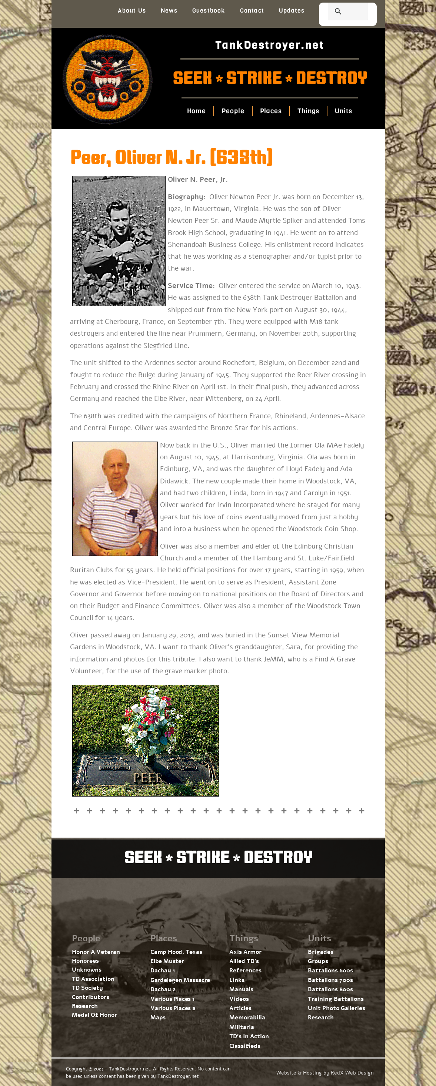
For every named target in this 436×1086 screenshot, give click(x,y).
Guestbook (208, 10)
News (169, 10)
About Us (132, 10)
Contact (252, 10)
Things (308, 111)
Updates (291, 10)
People (233, 111)
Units (343, 111)
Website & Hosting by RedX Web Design (325, 1072)
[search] (339, 12)
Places (271, 111)
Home (196, 111)
